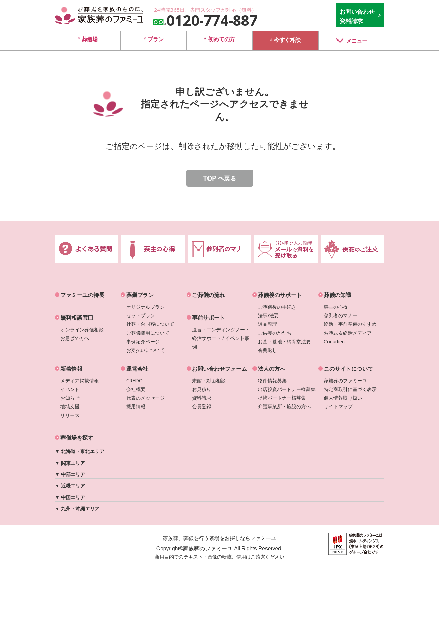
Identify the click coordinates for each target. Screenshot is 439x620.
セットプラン (140, 315)
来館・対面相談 (209, 380)
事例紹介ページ (143, 341)
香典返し (267, 350)
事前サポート (208, 317)
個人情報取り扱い (343, 397)
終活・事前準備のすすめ (350, 324)
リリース (70, 415)
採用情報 (135, 406)
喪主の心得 (336, 306)
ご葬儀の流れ (208, 295)
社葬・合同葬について (150, 324)
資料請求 (201, 397)
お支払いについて (145, 350)
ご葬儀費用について (147, 333)
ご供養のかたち (275, 333)
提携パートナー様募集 (282, 397)
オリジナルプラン (145, 306)
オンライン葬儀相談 (82, 329)
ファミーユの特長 (82, 295)
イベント (70, 389)
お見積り (201, 389)
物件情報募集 (272, 380)
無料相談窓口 (76, 317)
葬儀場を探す (76, 437)
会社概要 (135, 389)
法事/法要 (268, 315)
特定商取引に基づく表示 (350, 389)
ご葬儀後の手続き (277, 306)
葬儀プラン (140, 295)
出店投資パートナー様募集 (287, 389)
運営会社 (137, 368)
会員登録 (201, 406)
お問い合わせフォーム (219, 368)
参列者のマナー (340, 315)
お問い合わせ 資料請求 (357, 16)
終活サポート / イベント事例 (220, 342)
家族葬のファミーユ (345, 380)
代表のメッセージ (145, 397)
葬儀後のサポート (280, 295)
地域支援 (70, 406)
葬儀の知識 (337, 295)
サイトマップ (338, 406)
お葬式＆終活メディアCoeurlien (348, 337)
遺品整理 (267, 324)
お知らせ (70, 397)
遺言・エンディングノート (221, 329)
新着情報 (71, 368)
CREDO (134, 380)
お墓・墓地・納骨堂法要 (284, 341)
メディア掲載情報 (79, 380)
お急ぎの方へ (74, 338)
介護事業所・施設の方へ (284, 406)
